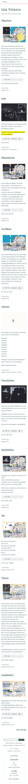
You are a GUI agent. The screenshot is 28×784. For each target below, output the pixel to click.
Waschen (6, 20)
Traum (5, 578)
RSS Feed (22, 745)
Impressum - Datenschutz (14, 751)
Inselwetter (7, 675)
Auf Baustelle (14, 759)
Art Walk (14, 771)
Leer (3, 98)
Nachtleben (7, 450)
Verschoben (7, 380)
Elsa (8, 90)
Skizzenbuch (19, 743)
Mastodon (11, 745)
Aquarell (9, 372)
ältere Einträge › (21, 729)
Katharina (14, 372)
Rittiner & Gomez (10, 743)
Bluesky (5, 745)
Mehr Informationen (14, 779)
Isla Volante (11, 9)
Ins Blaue (6, 229)
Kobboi (19, 372)
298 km (5, 307)
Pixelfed (17, 745)
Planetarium (8, 157)
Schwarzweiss (13, 149)
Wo (3, 515)
